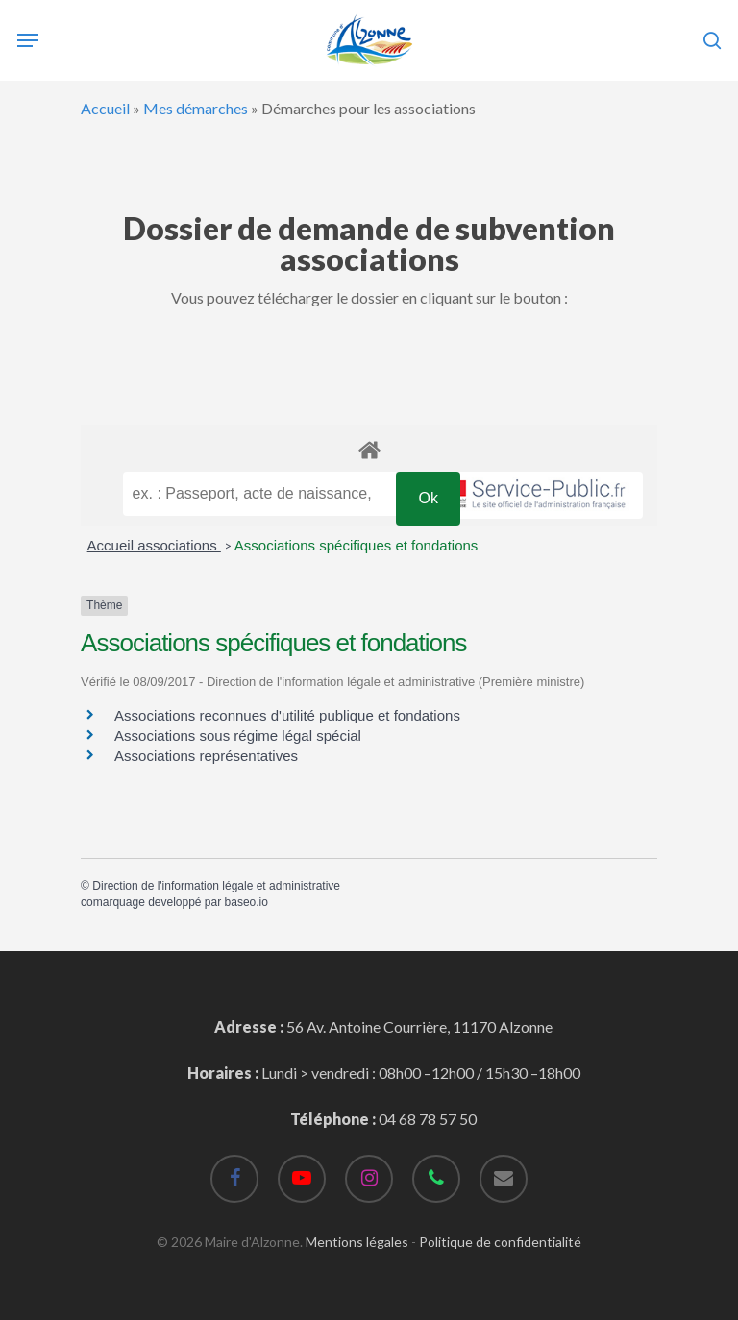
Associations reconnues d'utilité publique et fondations (287, 715)
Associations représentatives (206, 755)
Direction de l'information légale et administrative (216, 885)
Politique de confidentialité (500, 1242)
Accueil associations (154, 545)
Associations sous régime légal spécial (237, 735)
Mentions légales (357, 1242)
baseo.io (246, 902)
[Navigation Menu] (27, 40)
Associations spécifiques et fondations (356, 545)
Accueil (105, 108)
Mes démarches (195, 108)
